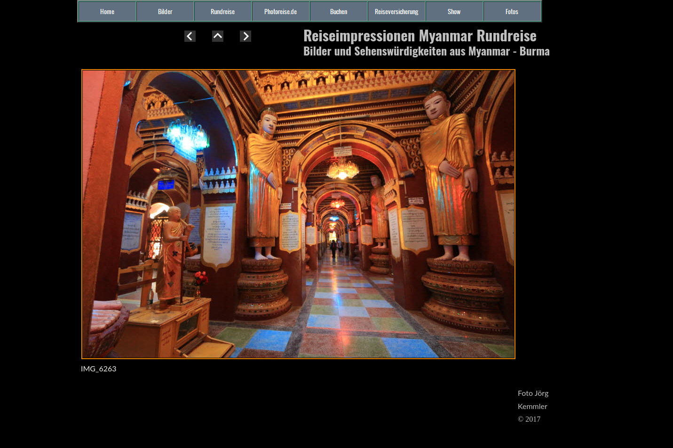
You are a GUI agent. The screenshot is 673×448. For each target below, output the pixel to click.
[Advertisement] (37, 199)
